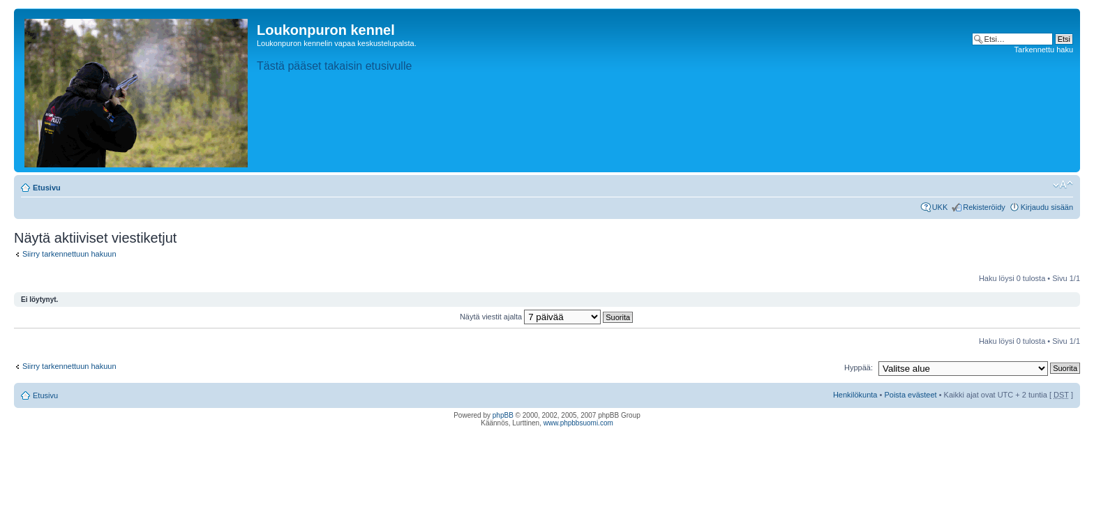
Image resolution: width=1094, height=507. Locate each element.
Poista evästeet (910, 395)
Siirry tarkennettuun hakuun (69, 254)
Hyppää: (858, 367)
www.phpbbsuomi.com (578, 423)
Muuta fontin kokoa (1063, 185)
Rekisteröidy (984, 207)
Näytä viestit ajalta (546, 316)
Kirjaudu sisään (1047, 207)
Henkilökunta (855, 395)
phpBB (503, 415)
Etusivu (47, 187)
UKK (940, 207)
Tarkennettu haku (1043, 49)
